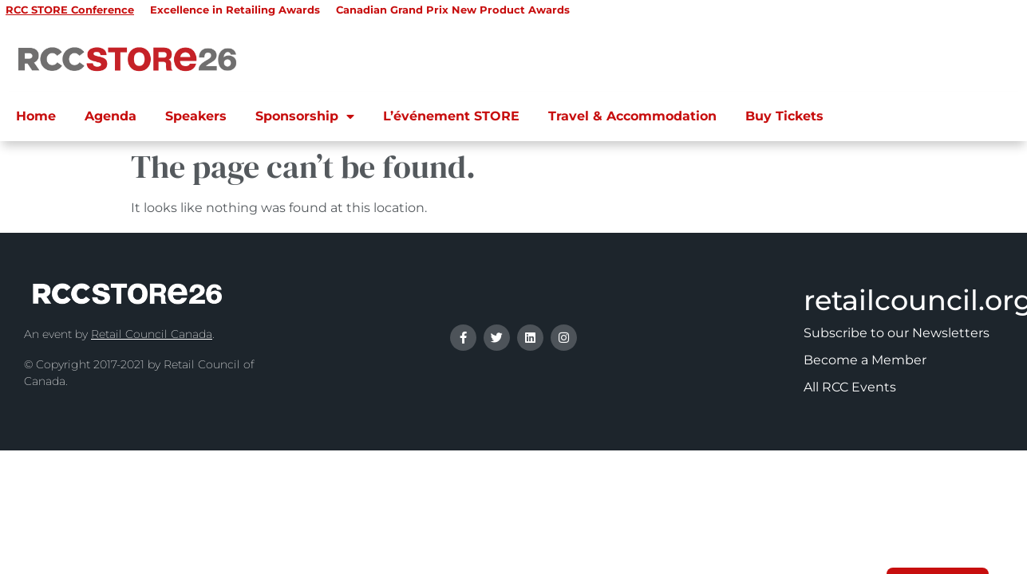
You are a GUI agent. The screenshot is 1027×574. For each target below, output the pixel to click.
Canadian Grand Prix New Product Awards (453, 9)
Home (36, 116)
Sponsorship (304, 116)
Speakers (196, 116)
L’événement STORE (451, 116)
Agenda (110, 116)
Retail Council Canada (151, 334)
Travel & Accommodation (632, 116)
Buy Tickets (784, 116)
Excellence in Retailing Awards (235, 9)
